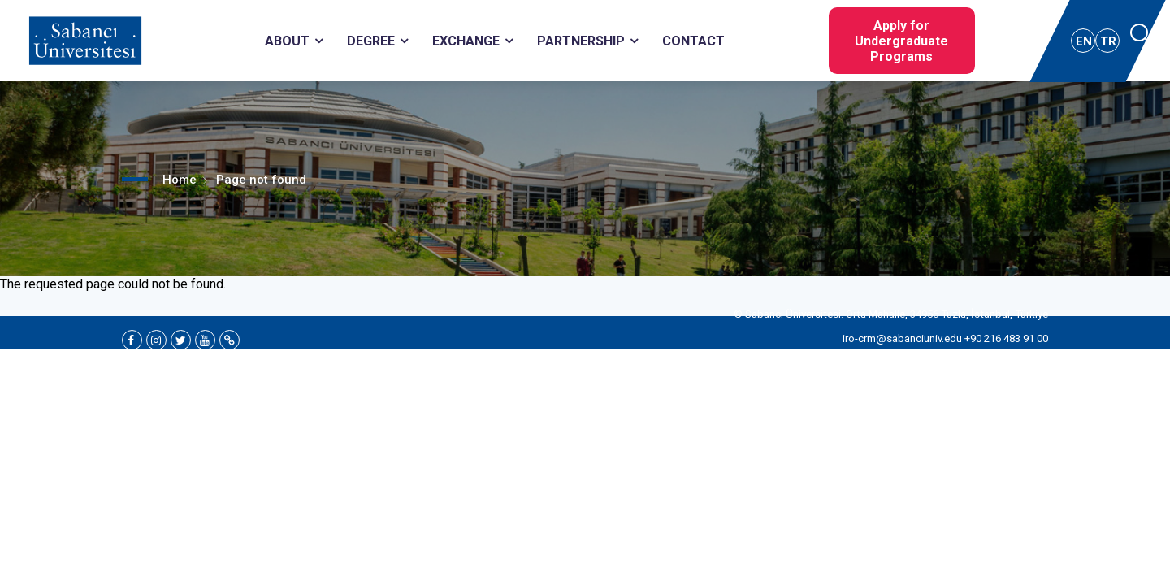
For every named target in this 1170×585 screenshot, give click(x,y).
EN (1084, 41)
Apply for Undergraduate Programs (901, 41)
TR (1108, 41)
